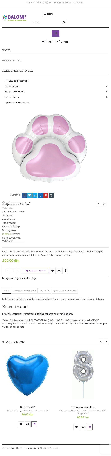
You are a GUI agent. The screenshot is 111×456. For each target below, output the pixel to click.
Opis (6, 290)
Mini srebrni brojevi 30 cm (72, 410)
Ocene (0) (45, 290)
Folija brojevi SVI (15, 91)
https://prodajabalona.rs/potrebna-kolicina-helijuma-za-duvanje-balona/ (37, 314)
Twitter (29, 195)
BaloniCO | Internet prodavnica (24, 448)
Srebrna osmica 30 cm (83, 407)
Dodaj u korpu (35, 270)
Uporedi (59, 271)
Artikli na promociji (16, 80)
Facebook (24, 195)
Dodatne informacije (24, 290)
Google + (40, 195)
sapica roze (18, 327)
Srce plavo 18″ (27, 407)
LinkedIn (34, 195)
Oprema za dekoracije (17, 102)
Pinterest (45, 195)
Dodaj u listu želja (53, 271)
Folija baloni (12, 86)
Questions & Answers (64, 290)
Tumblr (51, 195)
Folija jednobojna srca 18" (35, 410)
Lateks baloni (13, 96)
